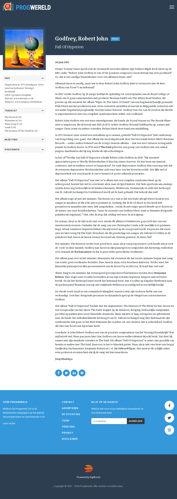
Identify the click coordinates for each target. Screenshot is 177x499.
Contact (68, 402)
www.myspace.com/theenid (28, 102)
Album (115, 39)
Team (65, 420)
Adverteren (70, 408)
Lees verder (9, 423)
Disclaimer (70, 439)
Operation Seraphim (21, 95)
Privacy (67, 433)
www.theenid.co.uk (24, 98)
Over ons (68, 426)
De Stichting (71, 414)
